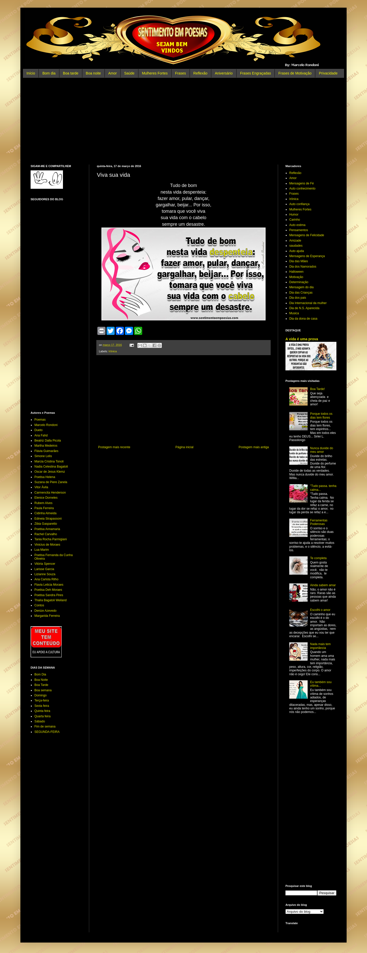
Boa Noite (41, 680)
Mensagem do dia (301, 287)
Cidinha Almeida (45, 513)
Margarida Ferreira (47, 616)
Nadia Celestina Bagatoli (51, 466)
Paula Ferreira (44, 508)
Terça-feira (41, 700)
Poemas (40, 419)
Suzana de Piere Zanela (50, 482)
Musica (294, 313)
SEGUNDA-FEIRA (47, 732)
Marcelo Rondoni (46, 425)
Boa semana (42, 690)
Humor (293, 214)
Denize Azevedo (45, 610)
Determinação (298, 282)
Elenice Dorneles (46, 497)
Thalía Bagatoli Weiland (50, 600)
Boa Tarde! (317, 389)
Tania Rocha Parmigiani (50, 539)
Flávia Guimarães (46, 451)
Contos (39, 605)
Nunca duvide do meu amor (321, 450)
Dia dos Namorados (302, 266)
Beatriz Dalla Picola (47, 440)
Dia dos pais (297, 297)
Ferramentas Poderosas (318, 522)
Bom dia (48, 73)
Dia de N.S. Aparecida (304, 308)
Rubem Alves (43, 503)
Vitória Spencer (44, 564)
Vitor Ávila (41, 487)
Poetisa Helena (44, 477)
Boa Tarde (41, 685)
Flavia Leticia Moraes (48, 584)
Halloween (296, 271)
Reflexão (200, 73)
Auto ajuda (296, 251)
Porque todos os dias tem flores (321, 415)
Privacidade (328, 73)
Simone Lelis (43, 456)
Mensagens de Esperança (307, 256)
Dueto (38, 430)
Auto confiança (299, 204)
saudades (296, 245)
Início (31, 73)
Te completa (318, 558)
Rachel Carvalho (45, 534)
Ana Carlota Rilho (46, 579)
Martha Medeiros (45, 445)
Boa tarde (70, 73)
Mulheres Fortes (155, 73)
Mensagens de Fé (301, 183)
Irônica (113, 351)
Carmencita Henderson (50, 492)
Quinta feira (42, 711)
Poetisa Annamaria (47, 529)
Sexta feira (41, 706)
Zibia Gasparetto (45, 523)
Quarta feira (42, 716)
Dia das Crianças (300, 292)
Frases (180, 73)
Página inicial (184, 447)
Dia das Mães (298, 261)
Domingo (40, 695)
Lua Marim (41, 549)
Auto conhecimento (302, 188)
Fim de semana (45, 726)
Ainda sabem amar (323, 585)
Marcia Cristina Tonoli (49, 461)
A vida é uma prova (301, 339)
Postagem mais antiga (254, 447)
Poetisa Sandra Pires (48, 595)
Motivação (296, 277)
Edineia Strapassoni (48, 518)
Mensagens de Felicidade (306, 235)
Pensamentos (298, 230)
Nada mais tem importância (320, 645)
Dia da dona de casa (303, 318)
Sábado (39, 721)
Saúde (129, 73)
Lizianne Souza (44, 574)
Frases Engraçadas (255, 73)
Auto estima (297, 225)
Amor (112, 73)
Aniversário (224, 73)
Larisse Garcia (44, 569)
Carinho (294, 219)
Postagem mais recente (114, 447)
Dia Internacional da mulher (308, 303)
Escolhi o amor (320, 610)
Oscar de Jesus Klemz (49, 471)
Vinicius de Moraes (47, 544)
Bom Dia (40, 674)
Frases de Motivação (294, 73)
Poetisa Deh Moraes (48, 590)
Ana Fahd (41, 435)
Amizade (295, 240)
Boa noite (93, 73)
